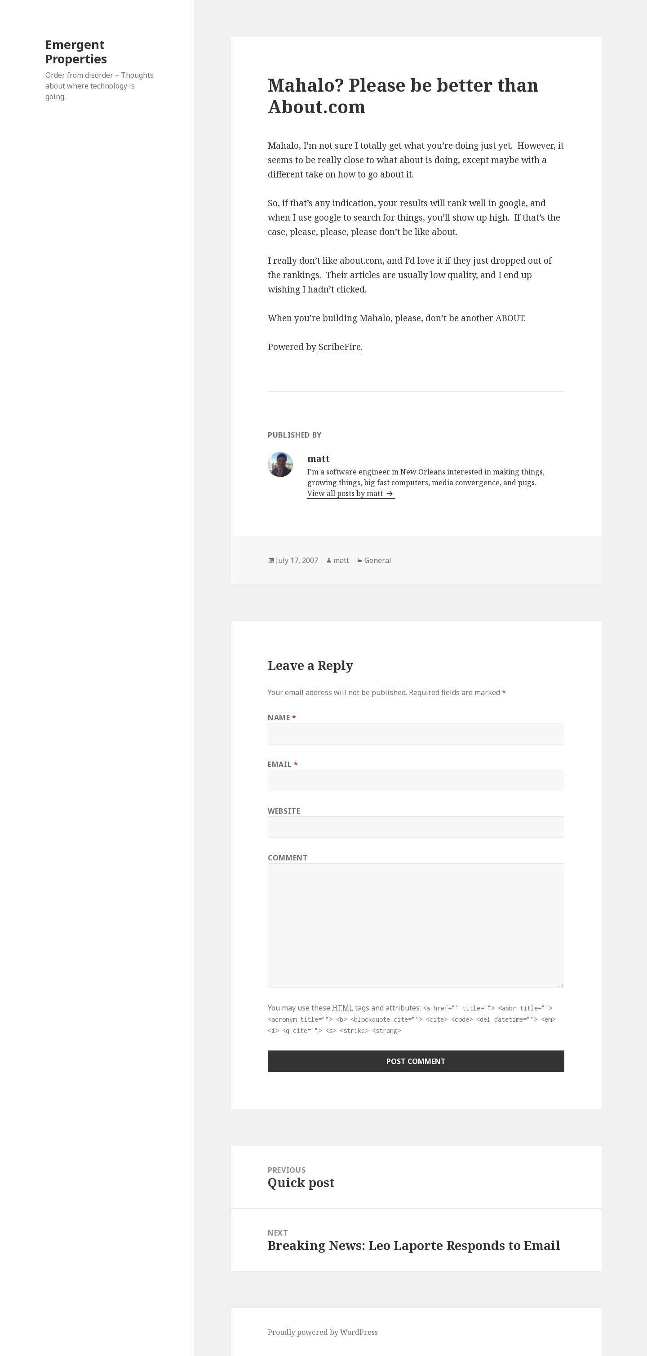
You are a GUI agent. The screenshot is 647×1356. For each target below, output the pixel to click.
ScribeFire (340, 347)
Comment (288, 858)
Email (283, 764)
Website (284, 811)
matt (341, 560)
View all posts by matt (346, 493)
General (377, 560)
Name (282, 717)
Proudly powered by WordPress (323, 1332)
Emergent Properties (76, 51)
